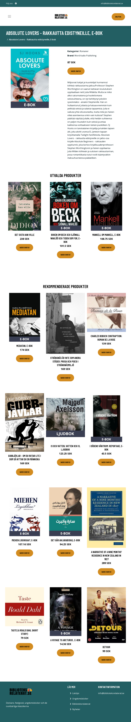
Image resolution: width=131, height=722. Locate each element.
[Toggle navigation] (9, 16)
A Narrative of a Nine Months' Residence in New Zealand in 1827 (106, 555)
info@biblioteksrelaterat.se (112, 3)
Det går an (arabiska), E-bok (65, 540)
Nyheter (76, 709)
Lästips (75, 693)
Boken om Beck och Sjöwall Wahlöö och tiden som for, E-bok (65, 238)
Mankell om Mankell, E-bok (106, 234)
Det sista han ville (24, 234)
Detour (106, 647)
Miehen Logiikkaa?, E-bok (24, 540)
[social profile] (16, 3)
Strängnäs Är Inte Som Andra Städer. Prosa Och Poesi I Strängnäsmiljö (65, 361)
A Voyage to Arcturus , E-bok (65, 640)
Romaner (84, 51)
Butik (118, 16)
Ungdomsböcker (80, 698)
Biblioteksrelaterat (81, 703)
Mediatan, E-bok (24, 345)
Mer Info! (76, 71)
